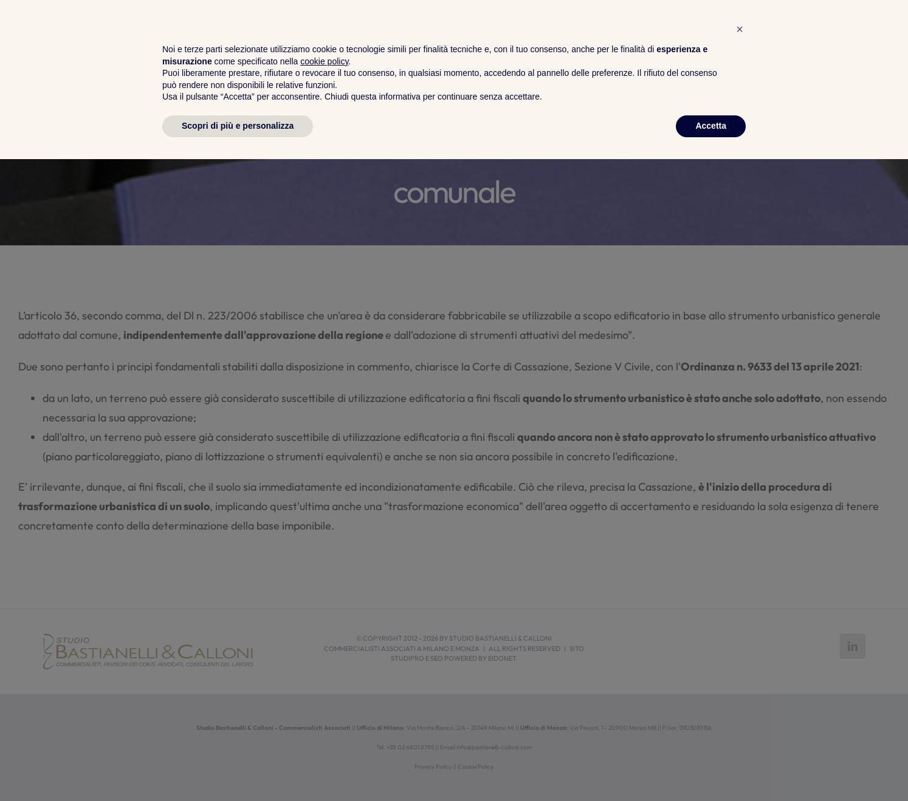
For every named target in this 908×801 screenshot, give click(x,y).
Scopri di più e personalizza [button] (238, 767)
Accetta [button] (710, 767)
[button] (739, 671)
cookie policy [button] (324, 703)
